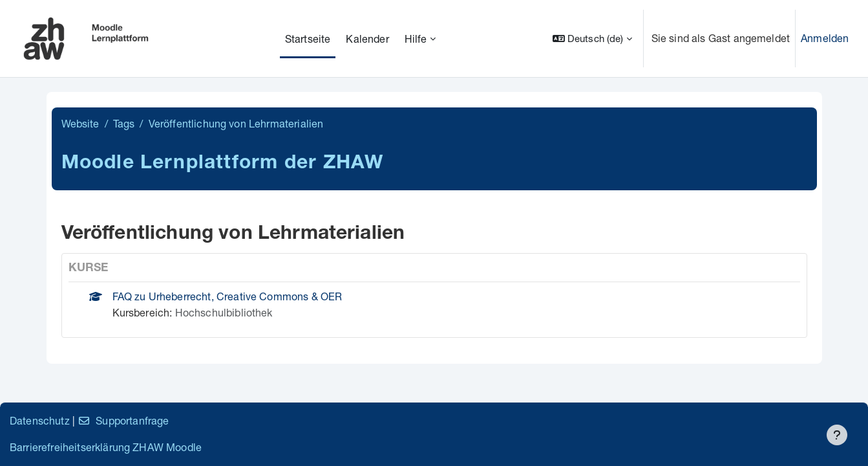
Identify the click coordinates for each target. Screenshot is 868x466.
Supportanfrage (123, 420)
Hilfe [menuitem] (416, 38)
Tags (124, 123)
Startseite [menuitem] (308, 38)
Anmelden (825, 38)
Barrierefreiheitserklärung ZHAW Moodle (106, 447)
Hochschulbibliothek (224, 312)
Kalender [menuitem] (367, 38)
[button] (592, 38)
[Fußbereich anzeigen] (837, 435)
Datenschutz (40, 420)
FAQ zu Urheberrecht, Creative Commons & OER (227, 296)
